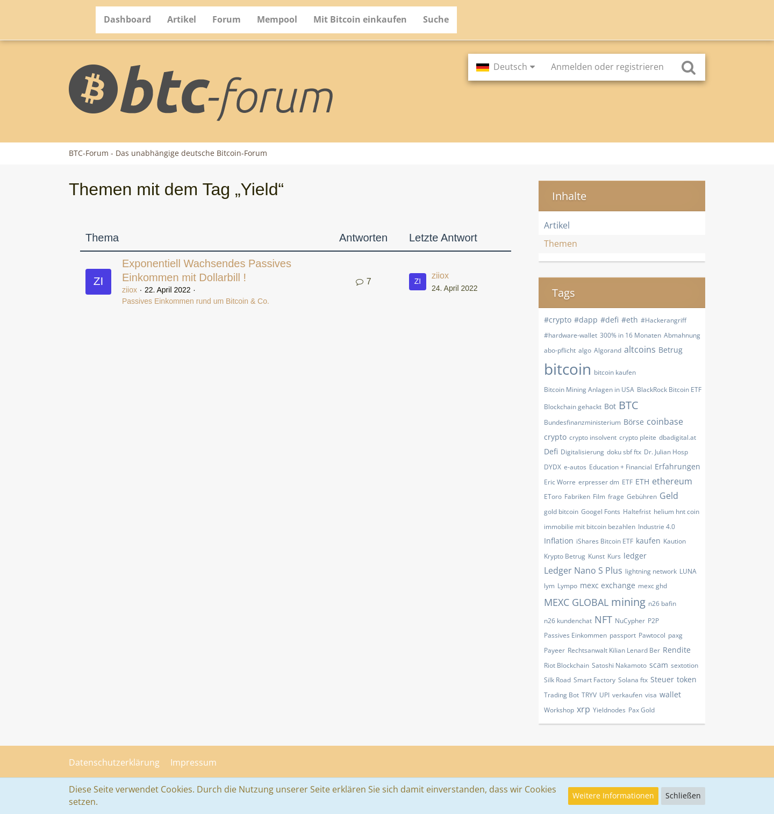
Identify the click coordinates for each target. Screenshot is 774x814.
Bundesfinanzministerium (582, 422)
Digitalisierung (582, 451)
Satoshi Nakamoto (619, 665)
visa (651, 694)
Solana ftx (633, 679)
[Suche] (688, 67)
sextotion (684, 665)
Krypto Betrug (564, 556)
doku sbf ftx (624, 451)
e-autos (575, 467)
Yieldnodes (609, 710)
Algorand (607, 350)
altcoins (640, 349)
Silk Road (557, 679)
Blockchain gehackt (572, 406)
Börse (634, 422)
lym (549, 585)
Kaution (674, 541)
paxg (675, 635)
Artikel (557, 225)
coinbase (665, 421)
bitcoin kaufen (615, 372)
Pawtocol (652, 635)
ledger (635, 556)
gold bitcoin (561, 511)
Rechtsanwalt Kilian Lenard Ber (614, 650)
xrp (583, 709)
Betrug (670, 350)
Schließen (683, 795)
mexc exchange (607, 585)
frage (616, 496)
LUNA (688, 571)
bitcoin (567, 369)
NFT (603, 619)
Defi (551, 451)
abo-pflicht (560, 350)
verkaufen (627, 694)
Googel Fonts (600, 511)
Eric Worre (560, 482)
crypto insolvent (593, 437)
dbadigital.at (677, 437)
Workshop (559, 710)
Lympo (567, 585)
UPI (604, 694)
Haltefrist (637, 511)
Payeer (554, 650)
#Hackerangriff (663, 320)
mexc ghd (652, 585)
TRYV (589, 694)
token (687, 679)
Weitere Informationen (613, 795)
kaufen (648, 540)
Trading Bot (561, 694)
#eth (629, 320)
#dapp (586, 320)
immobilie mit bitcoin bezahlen (589, 526)
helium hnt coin (676, 511)
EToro (553, 496)
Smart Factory (594, 679)
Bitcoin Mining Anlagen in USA (589, 389)
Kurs (614, 556)
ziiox (129, 289)
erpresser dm (598, 482)
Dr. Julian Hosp (666, 451)
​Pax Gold (641, 710)
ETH (642, 481)
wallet (670, 694)
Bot (610, 406)
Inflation (559, 540)
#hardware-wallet (570, 335)
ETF (627, 482)
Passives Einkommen (575, 635)
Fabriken (577, 496)
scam (658, 665)
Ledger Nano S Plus (583, 570)
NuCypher (630, 620)
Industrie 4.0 (656, 526)
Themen (560, 243)
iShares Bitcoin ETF (604, 541)
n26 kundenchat (568, 620)
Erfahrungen (677, 466)
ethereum (672, 481)
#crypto (557, 320)
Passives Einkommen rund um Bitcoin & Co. (195, 301)
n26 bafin (662, 603)
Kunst (596, 556)
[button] (505, 67)
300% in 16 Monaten (630, 335)
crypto (555, 437)
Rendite (677, 650)
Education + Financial (620, 467)
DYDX (552, 467)
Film (599, 496)
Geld (669, 496)
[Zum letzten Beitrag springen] (417, 281)
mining (628, 602)
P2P (653, 620)
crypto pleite (637, 437)
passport (623, 635)
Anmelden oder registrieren (607, 67)
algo (584, 350)
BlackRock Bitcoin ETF (669, 389)
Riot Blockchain (566, 665)
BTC (629, 405)
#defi (609, 320)
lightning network (651, 571)
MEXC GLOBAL (576, 602)
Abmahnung (682, 335)
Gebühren (642, 496)
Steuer (662, 679)
